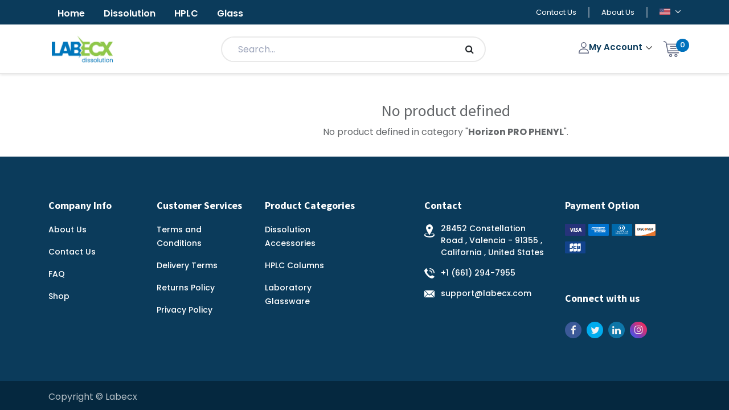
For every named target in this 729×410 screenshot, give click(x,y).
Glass (230, 13)
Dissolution (129, 13)
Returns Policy (186, 287)
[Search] (469, 49)
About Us (617, 12)
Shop (58, 296)
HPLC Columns (294, 265)
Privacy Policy (184, 309)
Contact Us (556, 12)
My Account (612, 47)
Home (71, 13)
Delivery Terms (187, 265)
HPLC (186, 13)
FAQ (56, 274)
